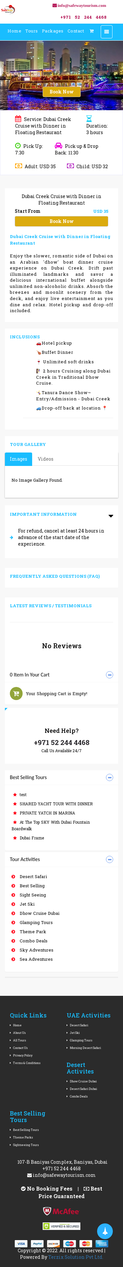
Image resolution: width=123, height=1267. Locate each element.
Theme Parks (21, 1137)
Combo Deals (29, 941)
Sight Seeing (28, 895)
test (20, 794)
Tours (31, 31)
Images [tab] (18, 459)
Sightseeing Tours (24, 1145)
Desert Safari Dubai (82, 1089)
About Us (18, 1033)
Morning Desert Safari (84, 1048)
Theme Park (28, 932)
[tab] (61, 675)
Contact (76, 31)
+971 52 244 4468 (62, 742)
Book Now (62, 92)
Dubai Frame (28, 837)
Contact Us (19, 1048)
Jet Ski (22, 904)
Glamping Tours (32, 922)
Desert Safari (29, 876)
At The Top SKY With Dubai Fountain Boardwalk (50, 825)
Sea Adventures (32, 959)
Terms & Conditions (25, 1063)
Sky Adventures (32, 950)
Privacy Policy (21, 1055)
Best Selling (28, 886)
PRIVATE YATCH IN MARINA (44, 812)
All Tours (18, 1040)
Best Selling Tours (24, 1130)
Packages (53, 31)
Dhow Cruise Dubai (35, 913)
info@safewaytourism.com (61, 1175)
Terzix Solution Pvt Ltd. (75, 1257)
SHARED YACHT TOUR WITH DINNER (53, 803)
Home (14, 31)
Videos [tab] (45, 459)
